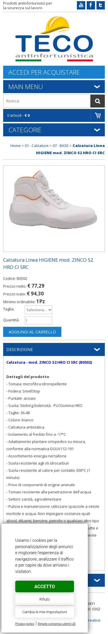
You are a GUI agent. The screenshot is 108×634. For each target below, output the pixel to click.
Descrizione (19, 349)
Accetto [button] (44, 586)
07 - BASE (61, 145)
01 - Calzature (37, 145)
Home (15, 145)
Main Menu (25, 86)
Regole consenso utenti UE (56, 624)
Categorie (24, 129)
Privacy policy (25, 624)
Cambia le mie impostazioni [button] (44, 612)
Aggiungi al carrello (32, 332)
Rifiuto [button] (44, 599)
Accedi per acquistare (44, 72)
